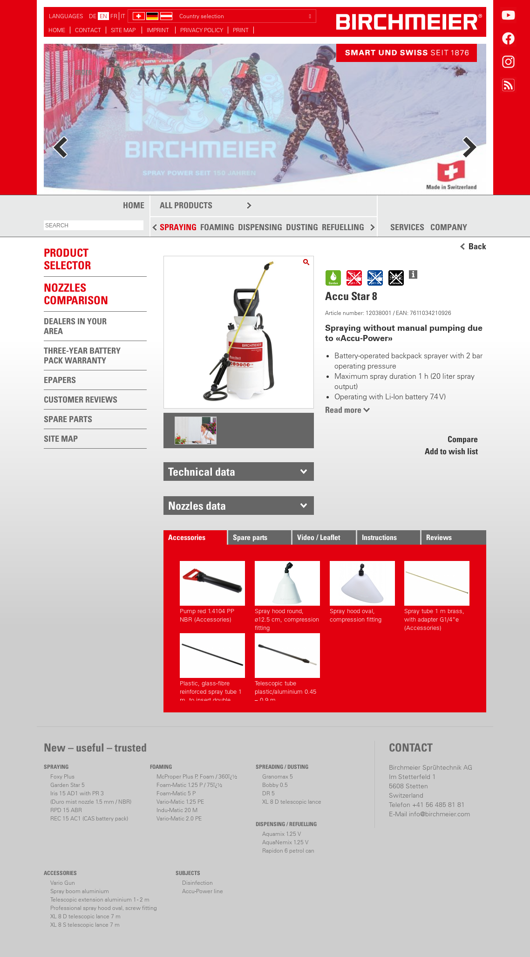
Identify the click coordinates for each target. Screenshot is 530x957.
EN (103, 16)
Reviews (439, 537)
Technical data (201, 471)
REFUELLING (343, 227)
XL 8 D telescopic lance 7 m (85, 916)
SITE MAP (124, 30)
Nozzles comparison (76, 294)
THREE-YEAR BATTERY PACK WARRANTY (82, 355)
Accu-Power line (202, 891)
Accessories (186, 537)
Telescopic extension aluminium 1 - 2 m (99, 899)
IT (123, 16)
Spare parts (250, 537)
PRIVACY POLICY (201, 30)
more (83, 71)
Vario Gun (62, 882)
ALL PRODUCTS (186, 205)
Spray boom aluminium (79, 891)
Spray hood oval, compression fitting (362, 592)
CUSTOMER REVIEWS (80, 399)
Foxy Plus (62, 776)
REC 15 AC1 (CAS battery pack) (89, 818)
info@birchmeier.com (439, 814)
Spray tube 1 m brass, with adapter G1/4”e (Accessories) (436, 595)
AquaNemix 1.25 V (285, 842)
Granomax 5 (277, 776)
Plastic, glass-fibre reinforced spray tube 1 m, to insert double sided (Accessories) (212, 667)
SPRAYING (178, 227)
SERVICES (407, 227)
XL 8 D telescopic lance (291, 801)
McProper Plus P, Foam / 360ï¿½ (196, 776)
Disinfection (197, 882)
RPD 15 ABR (66, 810)
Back (477, 246)
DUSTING (302, 227)
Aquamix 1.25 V (281, 833)
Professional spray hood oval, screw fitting (103, 907)
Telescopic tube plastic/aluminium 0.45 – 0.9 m (287, 667)
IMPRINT (158, 30)
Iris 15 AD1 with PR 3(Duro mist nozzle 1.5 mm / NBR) (90, 797)
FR (113, 16)
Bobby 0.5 (275, 784)
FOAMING (217, 227)
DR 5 (268, 793)
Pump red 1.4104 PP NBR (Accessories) (212, 592)
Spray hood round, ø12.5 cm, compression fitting (287, 595)
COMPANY (448, 227)
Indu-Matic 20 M (176, 810)
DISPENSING (260, 227)
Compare (463, 439)
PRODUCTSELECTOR (67, 259)
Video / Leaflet (318, 537)
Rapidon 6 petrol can (288, 850)
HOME (56, 30)
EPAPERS (60, 380)
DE (92, 16)
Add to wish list (451, 451)
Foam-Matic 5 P (176, 793)
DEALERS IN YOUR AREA (75, 326)
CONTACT (88, 30)
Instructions (379, 537)
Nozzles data (197, 505)
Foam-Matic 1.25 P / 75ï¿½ (189, 784)
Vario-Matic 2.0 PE (179, 818)
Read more (343, 410)
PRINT (241, 30)
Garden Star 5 (67, 784)
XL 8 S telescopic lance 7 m (85, 924)
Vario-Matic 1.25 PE (180, 801)
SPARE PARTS (68, 419)
